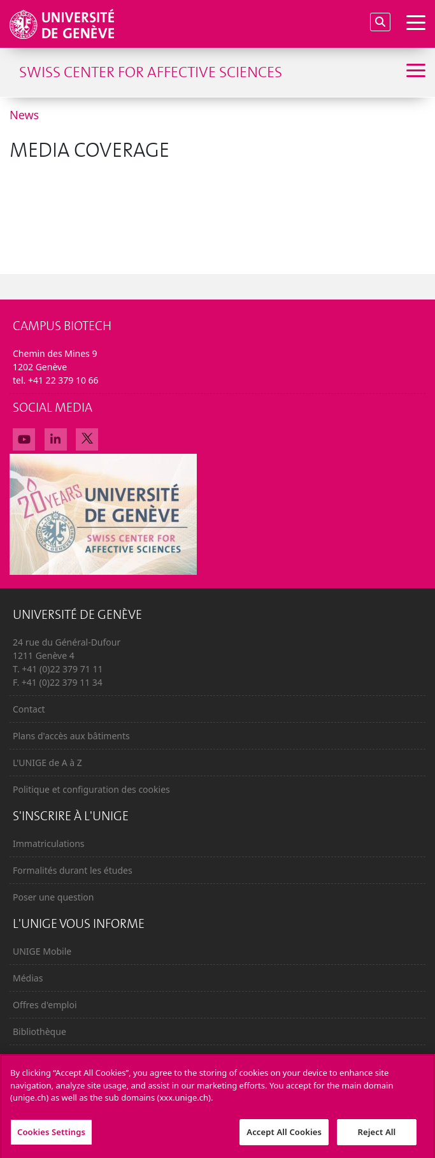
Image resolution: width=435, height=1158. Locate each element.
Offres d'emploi (45, 1005)
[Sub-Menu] (414, 72)
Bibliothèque (39, 1031)
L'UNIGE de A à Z (47, 762)
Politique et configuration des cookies (91, 789)
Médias (28, 978)
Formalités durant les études (72, 870)
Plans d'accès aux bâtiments (71, 736)
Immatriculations (49, 843)
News (24, 114)
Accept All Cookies (284, 1137)
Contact (29, 709)
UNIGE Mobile (42, 951)
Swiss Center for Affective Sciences (150, 72)
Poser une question (53, 897)
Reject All (377, 1137)
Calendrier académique (61, 1058)
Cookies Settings (51, 1137)
